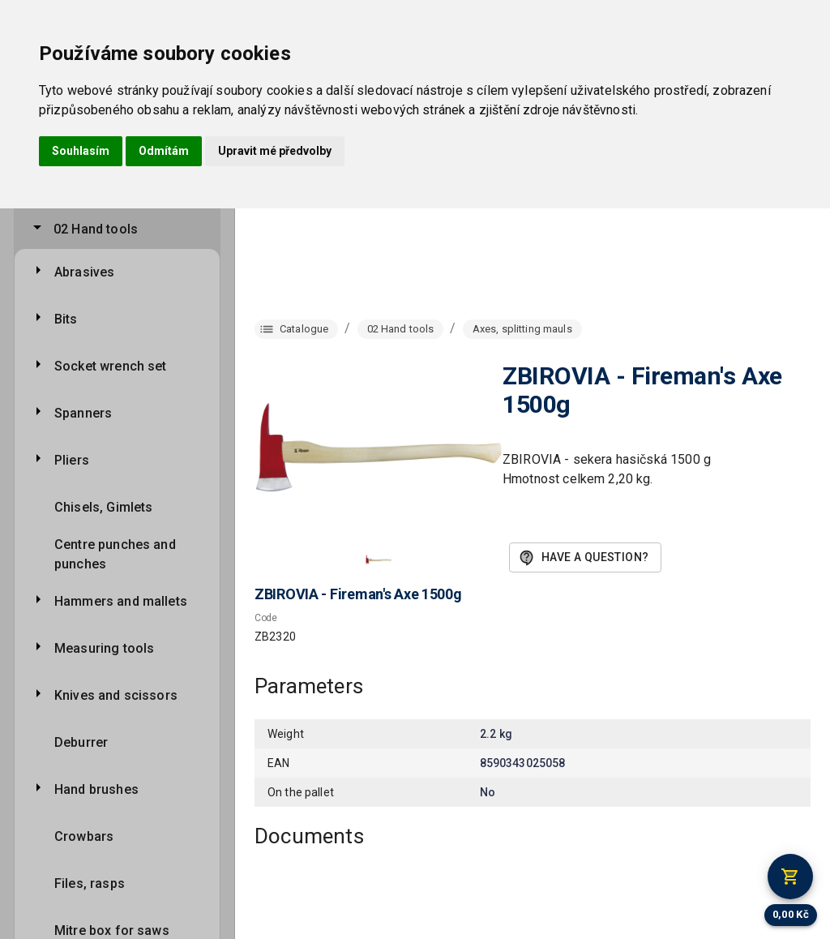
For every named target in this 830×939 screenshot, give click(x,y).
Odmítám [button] (164, 150)
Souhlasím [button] (80, 150)
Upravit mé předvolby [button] (275, 150)
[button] (378, 559)
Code (266, 618)
